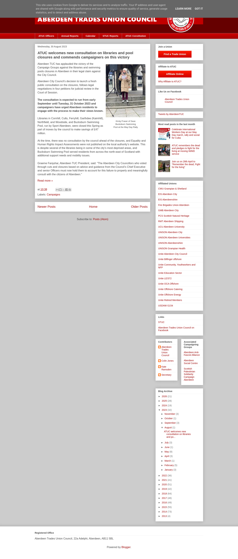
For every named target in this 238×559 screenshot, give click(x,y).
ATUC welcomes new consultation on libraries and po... (177, 434)
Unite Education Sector (170, 273)
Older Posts (139, 206)
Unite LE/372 (165, 278)
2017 (165, 498)
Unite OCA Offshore (168, 283)
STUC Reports (110, 36)
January (168, 469)
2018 (165, 493)
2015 (165, 507)
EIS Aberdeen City (167, 194)
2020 (165, 484)
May (166, 451)
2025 (165, 400)
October (168, 418)
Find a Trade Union (175, 54)
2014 (165, 511)
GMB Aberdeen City (168, 210)
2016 (165, 502)
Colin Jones (167, 360)
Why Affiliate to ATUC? (169, 81)
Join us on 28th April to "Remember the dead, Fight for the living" (186, 164)
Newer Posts (47, 206)
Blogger (125, 547)
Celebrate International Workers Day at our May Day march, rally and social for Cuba (186, 133)
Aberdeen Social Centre (191, 362)
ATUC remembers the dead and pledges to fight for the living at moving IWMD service (186, 149)
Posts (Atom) (100, 219)
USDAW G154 (165, 305)
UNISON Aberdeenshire (170, 243)
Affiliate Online (175, 74)
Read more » (45, 180)
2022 (165, 475)
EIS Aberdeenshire (168, 199)
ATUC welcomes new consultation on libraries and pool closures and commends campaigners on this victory (85, 55)
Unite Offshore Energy (169, 294)
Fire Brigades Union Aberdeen (173, 205)
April (167, 456)
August (168, 427)
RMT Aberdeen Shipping (170, 221)
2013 (165, 516)
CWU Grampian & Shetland (172, 188)
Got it (199, 8)
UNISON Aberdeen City (170, 232)
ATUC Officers (46, 36)
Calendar (91, 36)
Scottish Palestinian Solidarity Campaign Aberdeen (189, 374)
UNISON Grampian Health (171, 248)
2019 (165, 489)
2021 (165, 480)
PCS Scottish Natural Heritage (173, 215)
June (167, 447)
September (170, 423)
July (166, 442)
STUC (161, 322)
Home (93, 206)
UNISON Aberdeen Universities (174, 237)
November (170, 414)
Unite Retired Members (170, 300)
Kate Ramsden (166, 368)
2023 (165, 410)
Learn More (183, 8)
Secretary (166, 374)
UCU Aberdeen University (171, 226)
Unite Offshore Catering (170, 289)
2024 (165, 405)
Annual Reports (70, 36)
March (168, 460)
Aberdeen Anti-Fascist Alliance (192, 353)
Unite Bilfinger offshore (169, 259)
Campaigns (53, 194)
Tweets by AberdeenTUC (171, 114)
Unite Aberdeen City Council (172, 254)
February (169, 465)
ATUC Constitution (135, 36)
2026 (165, 396)
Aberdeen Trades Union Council (166, 351)
